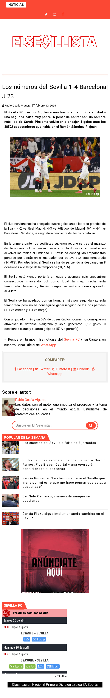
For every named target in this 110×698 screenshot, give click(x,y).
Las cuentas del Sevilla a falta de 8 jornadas (59, 443)
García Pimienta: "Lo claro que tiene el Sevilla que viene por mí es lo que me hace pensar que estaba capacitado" (64, 482)
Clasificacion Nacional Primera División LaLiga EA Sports (55, 685)
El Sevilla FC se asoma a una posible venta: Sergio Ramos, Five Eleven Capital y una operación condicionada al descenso (64, 464)
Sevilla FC (72, 339)
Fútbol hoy (62, 676)
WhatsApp (48, 345)
